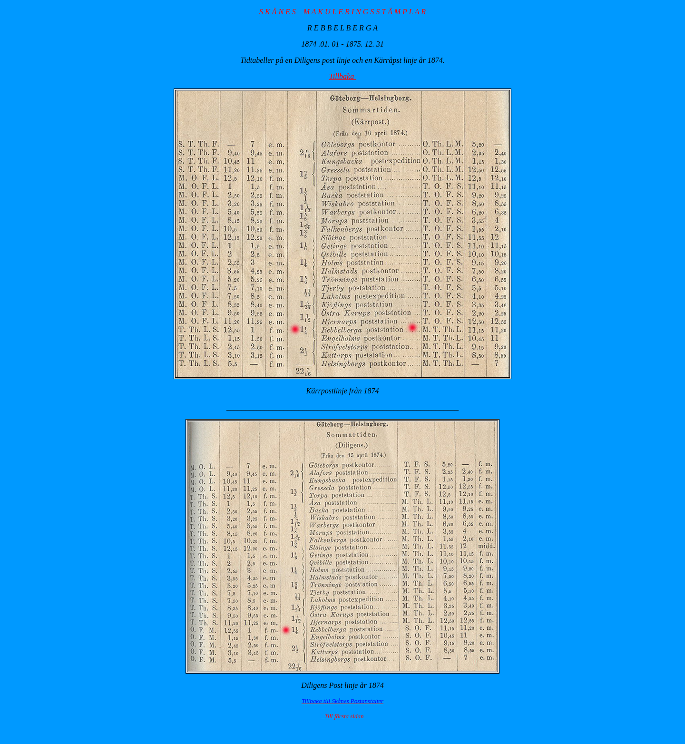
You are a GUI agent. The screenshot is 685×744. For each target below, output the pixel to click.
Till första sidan (343, 716)
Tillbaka (342, 76)
